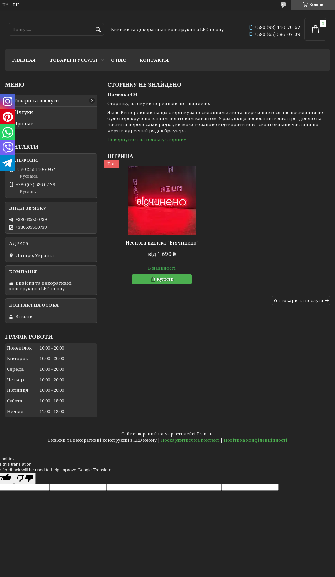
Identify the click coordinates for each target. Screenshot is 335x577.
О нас (118, 60)
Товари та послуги (36, 101)
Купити (165, 279)
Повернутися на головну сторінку (146, 139)
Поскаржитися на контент (190, 440)
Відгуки (23, 112)
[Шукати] (98, 30)
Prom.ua (205, 434)
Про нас (23, 124)
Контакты (154, 60)
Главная (24, 60)
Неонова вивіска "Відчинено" (162, 243)
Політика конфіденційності (255, 440)
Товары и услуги (73, 60)
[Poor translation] (25, 478)
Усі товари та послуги (298, 300)
